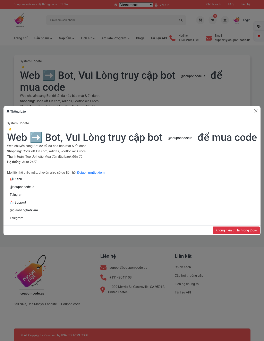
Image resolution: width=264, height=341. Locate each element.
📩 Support (18, 202)
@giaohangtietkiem (90, 172)
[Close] (256, 111)
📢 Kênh (16, 179)
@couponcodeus (180, 138)
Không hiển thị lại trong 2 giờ (236, 230)
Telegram (16, 195)
